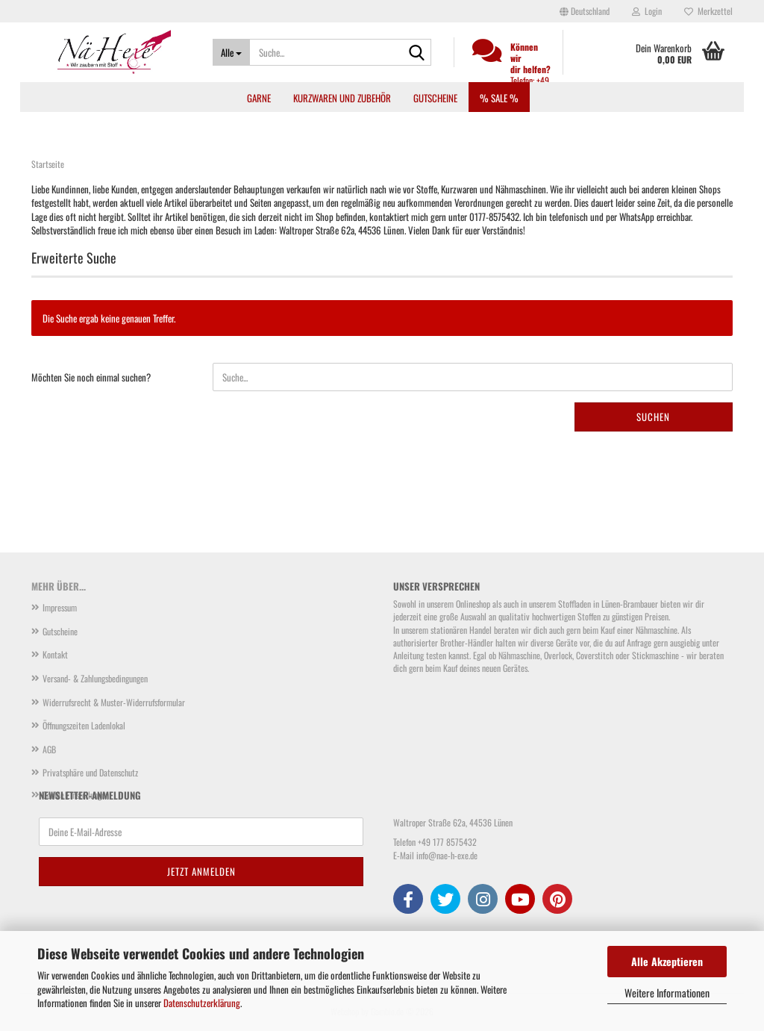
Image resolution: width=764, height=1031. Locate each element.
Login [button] (647, 10)
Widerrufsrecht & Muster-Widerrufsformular (114, 702)
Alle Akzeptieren (667, 961)
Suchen (653, 416)
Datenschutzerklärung (201, 1002)
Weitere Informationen (667, 992)
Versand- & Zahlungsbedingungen (95, 678)
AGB (49, 749)
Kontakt (55, 654)
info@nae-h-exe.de (447, 855)
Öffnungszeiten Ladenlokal (84, 725)
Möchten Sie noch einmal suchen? (91, 377)
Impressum (60, 607)
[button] (584, 11)
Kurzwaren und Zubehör (342, 97)
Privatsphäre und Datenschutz (90, 772)
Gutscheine (435, 97)
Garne (259, 97)
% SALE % (499, 97)
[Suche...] (231, 52)
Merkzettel (708, 10)
